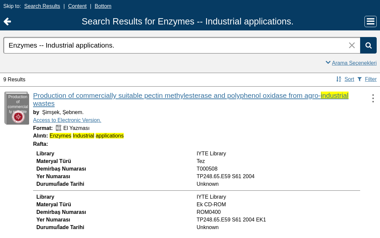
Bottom (103, 6)
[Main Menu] (370, 21)
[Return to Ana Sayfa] (7, 22)
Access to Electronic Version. (67, 120)
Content (77, 6)
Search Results (42, 6)
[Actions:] (370, 98)
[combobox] (181, 45)
